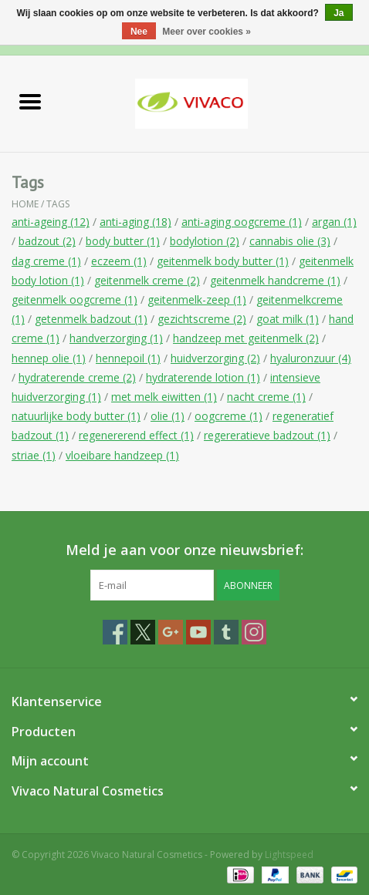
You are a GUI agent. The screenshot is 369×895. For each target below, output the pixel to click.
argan (334, 221)
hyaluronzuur (310, 358)
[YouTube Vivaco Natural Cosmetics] (198, 632)
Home (25, 203)
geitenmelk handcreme (275, 280)
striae (34, 455)
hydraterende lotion (203, 377)
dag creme (46, 261)
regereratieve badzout (267, 435)
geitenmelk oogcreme (74, 299)
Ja (338, 13)
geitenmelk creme (147, 280)
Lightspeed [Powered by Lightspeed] (289, 854)
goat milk (287, 318)
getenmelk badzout (91, 318)
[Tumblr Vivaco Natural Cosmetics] (226, 632)
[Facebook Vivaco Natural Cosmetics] (115, 632)
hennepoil (128, 358)
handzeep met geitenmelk (246, 338)
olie (167, 416)
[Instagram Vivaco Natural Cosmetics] (254, 632)
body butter (123, 241)
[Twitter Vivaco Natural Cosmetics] (142, 632)
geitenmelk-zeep (196, 299)
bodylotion (204, 241)
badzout (47, 241)
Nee (138, 31)
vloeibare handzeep (122, 455)
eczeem (119, 261)
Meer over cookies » (206, 31)
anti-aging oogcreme (241, 221)
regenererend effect (136, 435)
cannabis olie (289, 241)
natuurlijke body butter (76, 416)
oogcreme (228, 416)
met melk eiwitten (164, 396)
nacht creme (266, 396)
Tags (57, 203)
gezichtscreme (201, 318)
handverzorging (116, 338)
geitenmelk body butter (223, 261)
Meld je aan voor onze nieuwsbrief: (184, 550)
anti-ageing (51, 221)
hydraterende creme (77, 377)
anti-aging (135, 221)
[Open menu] (30, 101)
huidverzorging (215, 358)
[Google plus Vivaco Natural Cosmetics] (170, 632)
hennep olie (49, 358)
